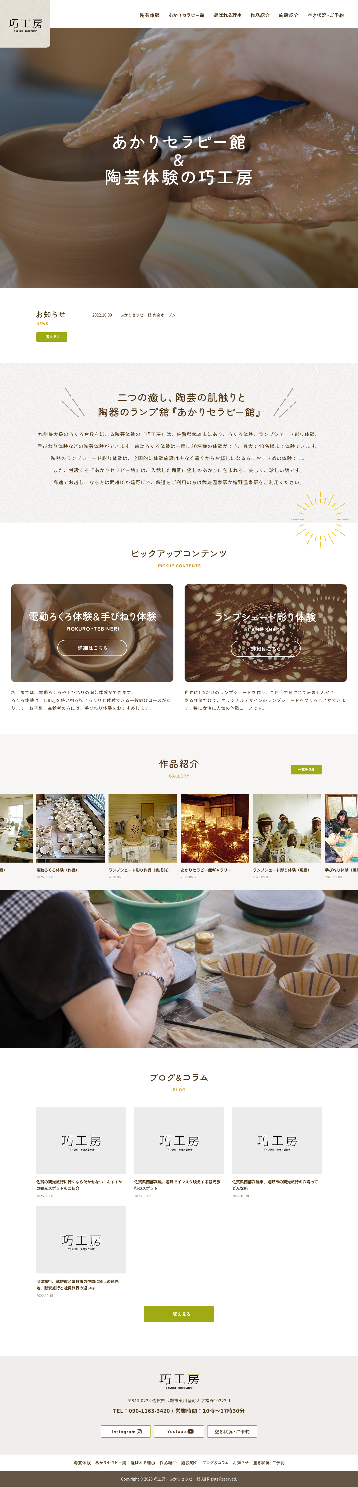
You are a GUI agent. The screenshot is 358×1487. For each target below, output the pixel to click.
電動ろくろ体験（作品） (57, 870)
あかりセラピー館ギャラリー (206, 870)
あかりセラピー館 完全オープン (148, 315)
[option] (71, 836)
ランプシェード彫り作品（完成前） (140, 870)
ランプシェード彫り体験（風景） (282, 870)
